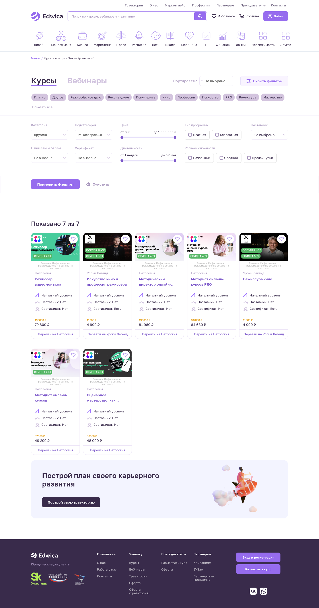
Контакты (278, 5)
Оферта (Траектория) (139, 591)
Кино (166, 97)
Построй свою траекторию (71, 502)
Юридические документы (50, 564)
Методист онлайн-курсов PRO (207, 281)
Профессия (186, 97)
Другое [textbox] (40, 135)
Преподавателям (253, 5)
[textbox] (266, 135)
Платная (199, 135)
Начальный (201, 158)
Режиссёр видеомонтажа (48, 281)
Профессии (201, 5)
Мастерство (272, 97)
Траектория (134, 5)
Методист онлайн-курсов (51, 397)
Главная (35, 58)
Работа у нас (107, 569)
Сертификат (84, 148)
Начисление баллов (46, 148)
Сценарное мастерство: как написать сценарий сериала (104, 398)
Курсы (43, 80)
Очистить (101, 184)
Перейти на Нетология (55, 334)
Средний (231, 158)
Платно (39, 97)
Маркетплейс (175, 5)
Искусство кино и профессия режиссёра (107, 281)
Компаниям (202, 562)
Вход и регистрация (258, 557)
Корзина (249, 16)
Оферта (135, 582)
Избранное (223, 16)
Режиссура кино (257, 279)
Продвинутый (262, 158)
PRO (229, 97)
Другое (58, 97)
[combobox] (216, 81)
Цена (124, 125)
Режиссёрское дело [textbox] (92, 135)
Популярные (145, 97)
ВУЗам (198, 569)
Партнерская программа (203, 578)
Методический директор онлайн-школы (155, 282)
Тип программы (196, 125)
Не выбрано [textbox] (215, 81)
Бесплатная (229, 135)
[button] (264, 81)
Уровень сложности (200, 148)
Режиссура (247, 97)
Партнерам (225, 5)
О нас (154, 5)
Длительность (131, 148)
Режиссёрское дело (85, 97)
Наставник (259, 125)
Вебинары (87, 80)
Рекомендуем (118, 97)
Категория (39, 125)
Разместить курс (174, 562)
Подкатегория (86, 125)
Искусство (210, 97)
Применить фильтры (55, 184)
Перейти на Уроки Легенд (108, 334)
